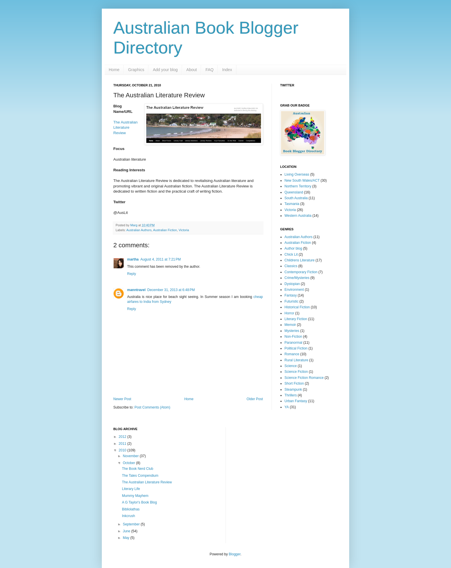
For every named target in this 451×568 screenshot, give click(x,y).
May (126, 538)
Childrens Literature (299, 260)
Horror (289, 313)
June (127, 531)
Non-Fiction (293, 337)
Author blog (293, 248)
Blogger (234, 554)
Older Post (254, 399)
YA (286, 407)
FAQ (209, 69)
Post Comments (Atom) (152, 407)
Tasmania (291, 204)
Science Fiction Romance (304, 378)
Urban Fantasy (295, 401)
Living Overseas (296, 174)
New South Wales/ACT (302, 180)
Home (114, 69)
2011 (123, 444)
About (191, 69)
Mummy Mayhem (135, 496)
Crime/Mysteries (296, 278)
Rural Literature (296, 360)
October (129, 463)
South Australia (296, 198)
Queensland (293, 192)
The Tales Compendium (140, 476)
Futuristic (291, 301)
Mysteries (291, 331)
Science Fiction (296, 372)
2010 (123, 450)
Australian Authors (139, 230)
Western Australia (298, 216)
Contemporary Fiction (301, 272)
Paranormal (293, 343)
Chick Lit (291, 254)
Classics (290, 266)
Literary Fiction (295, 319)
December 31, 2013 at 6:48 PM (171, 290)
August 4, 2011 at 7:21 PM (160, 259)
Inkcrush (128, 516)
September (132, 524)
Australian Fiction (165, 230)
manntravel (136, 290)
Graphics (136, 69)
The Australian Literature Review (125, 127)
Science (290, 366)
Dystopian (292, 284)
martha (133, 259)
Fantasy (290, 295)
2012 (123, 437)
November (131, 456)
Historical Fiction (297, 307)
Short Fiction (294, 383)
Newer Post (122, 399)
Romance (291, 354)
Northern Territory (297, 186)
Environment (294, 290)
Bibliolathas (130, 509)
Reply (131, 274)
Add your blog (165, 69)
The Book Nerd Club (137, 469)
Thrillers (290, 395)
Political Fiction (295, 348)
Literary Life (131, 489)
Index (227, 69)
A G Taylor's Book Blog (139, 502)
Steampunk (293, 389)
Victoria (184, 230)
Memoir (290, 325)
